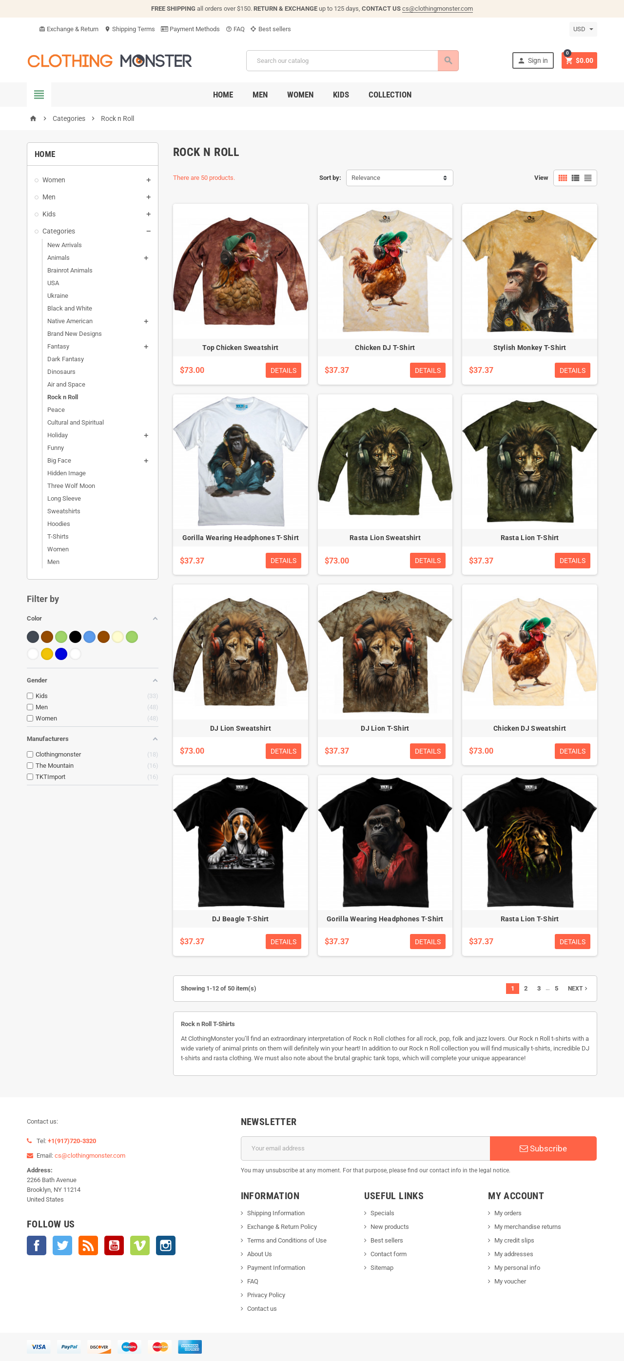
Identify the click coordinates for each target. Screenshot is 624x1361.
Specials (382, 1213)
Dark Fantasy (65, 359)
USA (53, 283)
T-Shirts (58, 536)
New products (389, 1226)
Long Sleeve (64, 498)
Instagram (166, 1245)
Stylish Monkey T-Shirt (529, 347)
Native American (70, 321)
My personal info (517, 1267)
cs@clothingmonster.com (437, 8)
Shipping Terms (129, 29)
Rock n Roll (62, 397)
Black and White (69, 308)
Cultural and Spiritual (75, 422)
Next (578, 988)
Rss (88, 1245)
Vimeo (140, 1245)
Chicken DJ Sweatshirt (529, 728)
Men (260, 94)
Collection (390, 94)
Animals (58, 257)
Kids (341, 94)
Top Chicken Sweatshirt (240, 347)
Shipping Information (276, 1213)
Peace (56, 409)
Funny (55, 447)
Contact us (262, 1308)
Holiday (57, 435)
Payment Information (276, 1267)
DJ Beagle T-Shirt (240, 919)
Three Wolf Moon (71, 485)
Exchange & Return (68, 29)
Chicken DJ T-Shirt (385, 347)
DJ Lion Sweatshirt (240, 728)
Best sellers (271, 29)
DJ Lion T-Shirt (385, 728)
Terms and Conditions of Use (287, 1240)
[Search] (351, 60)
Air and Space (66, 384)
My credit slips (514, 1240)
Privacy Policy (266, 1295)
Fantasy (58, 346)
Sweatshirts (63, 511)
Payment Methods (190, 29)
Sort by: (330, 177)
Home (223, 94)
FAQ (235, 29)
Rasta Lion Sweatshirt (385, 538)
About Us (259, 1254)
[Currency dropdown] (583, 29)
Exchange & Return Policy (282, 1226)
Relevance (365, 177)
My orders (508, 1213)
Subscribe (543, 1148)
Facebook (36, 1245)
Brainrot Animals (70, 270)
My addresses (513, 1254)
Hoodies (58, 523)
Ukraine (57, 295)
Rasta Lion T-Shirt (530, 538)
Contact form (388, 1254)
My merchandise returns (527, 1226)
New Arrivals (64, 245)
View (541, 177)
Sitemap (381, 1267)
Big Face (59, 460)
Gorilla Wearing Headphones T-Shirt (240, 538)
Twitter (62, 1245)
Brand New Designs (74, 333)
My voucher (510, 1281)
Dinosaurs (61, 371)
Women (300, 94)
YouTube (114, 1245)
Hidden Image (66, 473)
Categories (58, 231)
